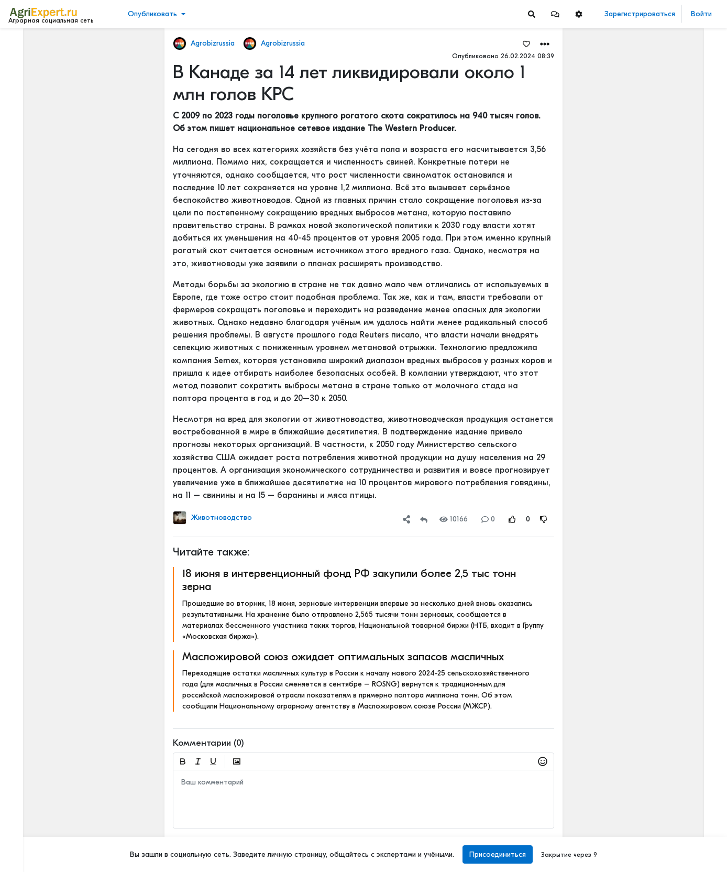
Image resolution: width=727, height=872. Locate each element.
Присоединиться (497, 854)
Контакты (28, 829)
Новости (28, 61)
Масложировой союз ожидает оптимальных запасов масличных (343, 656)
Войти (701, 13)
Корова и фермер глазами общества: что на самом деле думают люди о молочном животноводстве (666, 467)
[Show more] (71, 241)
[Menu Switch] (60, 863)
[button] (555, 14)
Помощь (26, 840)
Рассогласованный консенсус (664, 358)
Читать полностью (643, 347)
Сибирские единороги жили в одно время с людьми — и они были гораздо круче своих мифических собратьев (666, 135)
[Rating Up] (512, 519)
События (28, 93)
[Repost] (424, 519)
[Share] (406, 519)
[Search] (531, 14)
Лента (24, 44)
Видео (24, 77)
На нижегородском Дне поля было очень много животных (666, 289)
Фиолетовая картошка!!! (657, 539)
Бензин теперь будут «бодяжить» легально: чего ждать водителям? (666, 217)
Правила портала (41, 807)
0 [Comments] (488, 519)
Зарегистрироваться (639, 13)
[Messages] (555, 14)
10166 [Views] (453, 519)
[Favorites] (526, 43)
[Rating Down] (543, 519)
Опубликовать (152, 13)
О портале (30, 818)
